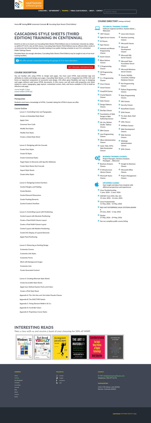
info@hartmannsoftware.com (114, 376)
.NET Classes (104, 34)
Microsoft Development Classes (126, 49)
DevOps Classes (106, 110)
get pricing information (80, 67)
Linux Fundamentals (107, 202)
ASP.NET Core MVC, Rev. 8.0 (110, 196)
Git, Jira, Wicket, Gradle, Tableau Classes (106, 124)
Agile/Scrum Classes (107, 37)
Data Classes (104, 101)
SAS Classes (125, 101)
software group (122, 413)
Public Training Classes (22, 50)
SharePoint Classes (128, 109)
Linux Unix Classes (128, 34)
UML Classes (125, 122)
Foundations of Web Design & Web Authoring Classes (107, 116)
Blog (15, 390)
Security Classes (127, 105)
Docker (102, 215)
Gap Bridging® (18, 380)
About (91, 11)
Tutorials (16, 387)
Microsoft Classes (127, 43)
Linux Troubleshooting (108, 190)
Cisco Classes (105, 84)
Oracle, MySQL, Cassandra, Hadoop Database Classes (128, 77)
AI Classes (104, 41)
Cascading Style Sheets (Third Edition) (62, 24)
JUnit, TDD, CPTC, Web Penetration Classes (107, 148)
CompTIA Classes (106, 91)
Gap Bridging (54, 11)
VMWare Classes (127, 125)
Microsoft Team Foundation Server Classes (127, 63)
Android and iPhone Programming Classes (107, 50)
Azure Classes (105, 57)
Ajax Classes (104, 45)
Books (16, 397)
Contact (99, 11)
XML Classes (125, 149)
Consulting (42, 11)
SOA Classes (125, 112)
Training (65, 11)
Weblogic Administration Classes (126, 143)
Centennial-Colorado (38, 24)
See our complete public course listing (114, 221)
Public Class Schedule (79, 11)
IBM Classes (104, 130)
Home (16, 24)
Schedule (17, 383)
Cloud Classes (105, 88)
